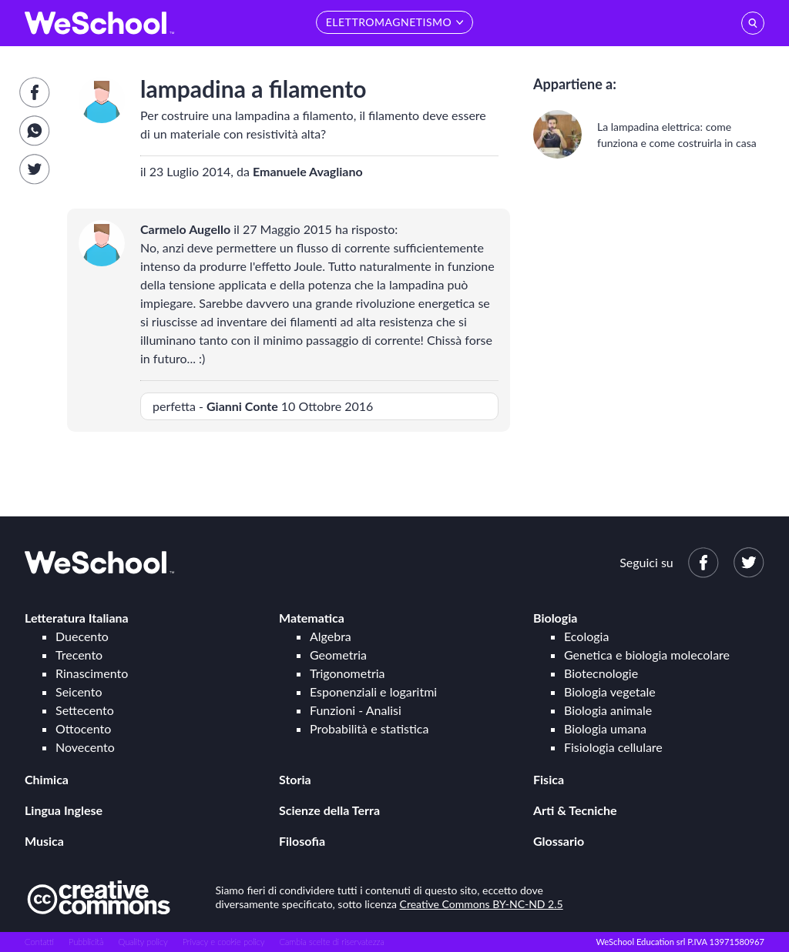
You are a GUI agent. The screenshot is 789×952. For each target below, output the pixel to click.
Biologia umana (605, 728)
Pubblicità (86, 942)
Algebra (330, 636)
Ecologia (586, 636)
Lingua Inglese (63, 810)
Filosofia (302, 840)
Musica (44, 840)
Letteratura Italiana (77, 617)
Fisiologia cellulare (613, 747)
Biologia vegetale (610, 691)
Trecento (78, 654)
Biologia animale (608, 710)
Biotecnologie (601, 673)
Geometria (338, 654)
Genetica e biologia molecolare (647, 654)
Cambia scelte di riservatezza (331, 942)
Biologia (555, 617)
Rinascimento (91, 673)
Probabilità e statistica (369, 728)
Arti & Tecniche (575, 810)
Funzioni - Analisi (355, 710)
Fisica (548, 779)
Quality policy (142, 942)
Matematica (311, 617)
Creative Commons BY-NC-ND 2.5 (481, 903)
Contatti (39, 942)
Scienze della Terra (329, 810)
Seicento (78, 691)
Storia (295, 779)
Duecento (82, 636)
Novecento (85, 747)
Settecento (84, 710)
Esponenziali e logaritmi (373, 691)
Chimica (47, 779)
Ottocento (83, 728)
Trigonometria (347, 673)
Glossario (558, 840)
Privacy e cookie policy (224, 942)
